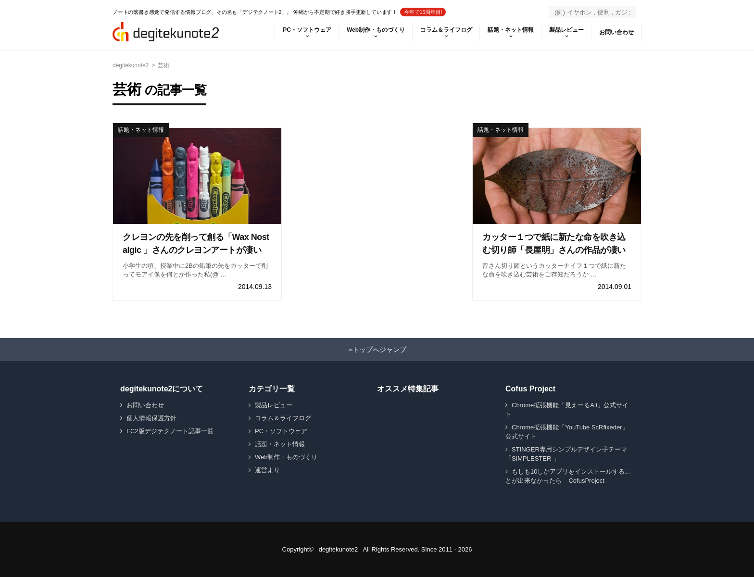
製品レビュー (566, 29)
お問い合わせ (616, 32)
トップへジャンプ (379, 349)
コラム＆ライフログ (446, 29)
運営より (267, 470)
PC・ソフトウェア (307, 29)
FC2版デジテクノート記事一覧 (170, 431)
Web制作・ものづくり (376, 29)
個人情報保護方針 (151, 418)
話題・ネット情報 (511, 29)
